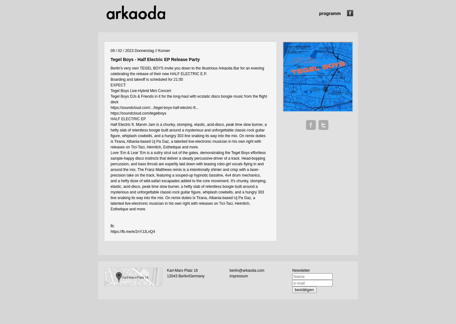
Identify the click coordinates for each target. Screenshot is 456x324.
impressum (239, 276)
